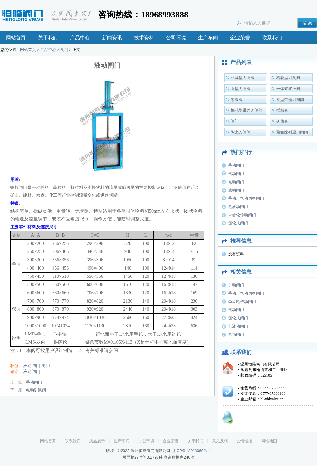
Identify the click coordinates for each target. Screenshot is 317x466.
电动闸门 (236, 182)
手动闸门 (34, 382)
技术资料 (144, 37)
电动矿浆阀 (36, 390)
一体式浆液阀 (288, 88)
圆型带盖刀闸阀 (290, 99)
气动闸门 (236, 173)
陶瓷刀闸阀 (241, 132)
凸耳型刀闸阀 (243, 77)
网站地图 (269, 441)
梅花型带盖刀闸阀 (247, 110)
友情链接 (244, 441)
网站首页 (16, 37)
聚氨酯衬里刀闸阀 (292, 132)
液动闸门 (31, 365)
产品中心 (80, 37)
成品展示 (97, 441)
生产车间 (208, 37)
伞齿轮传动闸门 (242, 215)
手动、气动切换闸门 (246, 198)
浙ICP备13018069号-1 (191, 451)
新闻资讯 (112, 37)
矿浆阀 (282, 121)
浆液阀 (237, 99)
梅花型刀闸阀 (288, 77)
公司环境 (176, 37)
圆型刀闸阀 (241, 88)
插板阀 (282, 110)
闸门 (64, 49)
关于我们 (48, 37)
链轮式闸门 (238, 223)
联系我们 (272, 37)
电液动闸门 (238, 206)
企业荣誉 (240, 37)
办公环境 (146, 441)
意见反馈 (220, 441)
